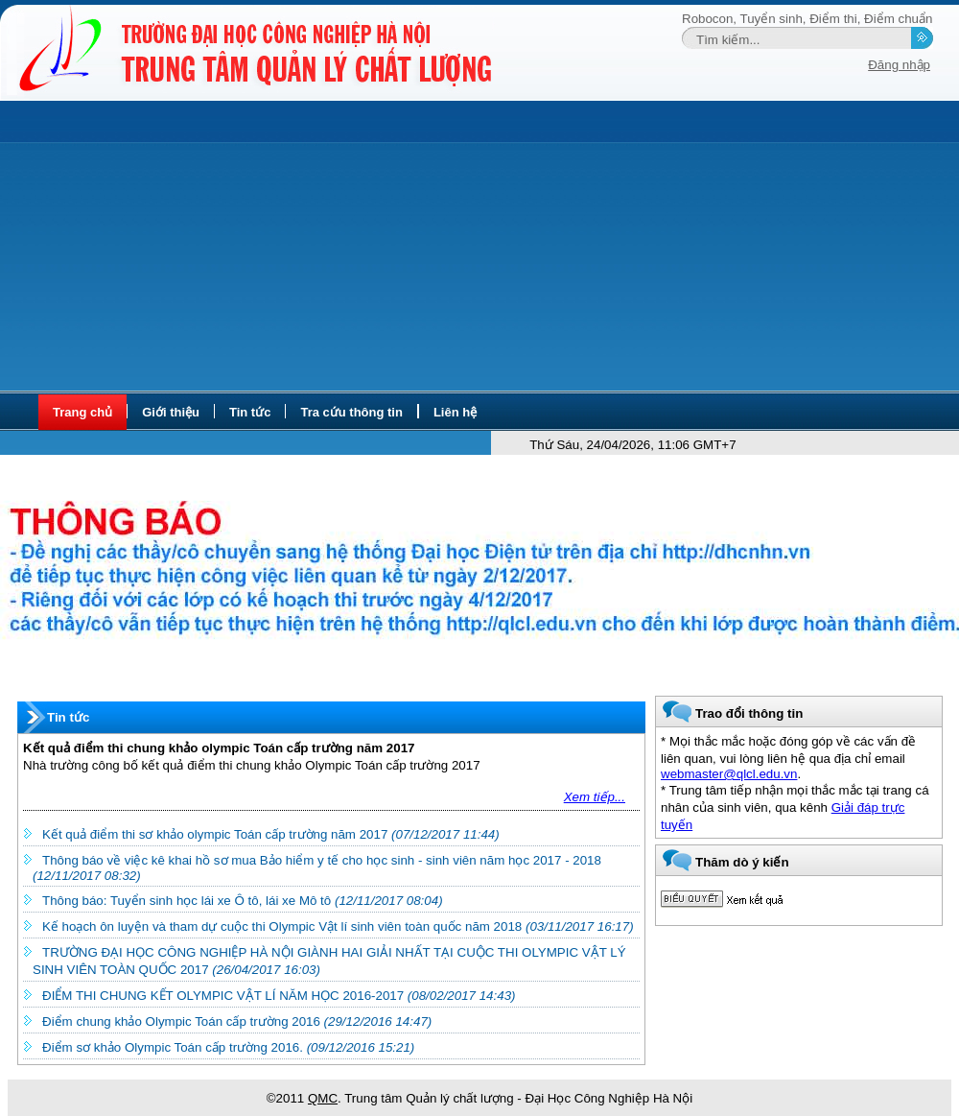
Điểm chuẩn (898, 19)
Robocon (707, 19)
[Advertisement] (479, 246)
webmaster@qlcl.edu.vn (729, 774)
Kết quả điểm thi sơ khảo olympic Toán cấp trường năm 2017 (271, 834)
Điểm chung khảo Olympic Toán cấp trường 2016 (237, 1021)
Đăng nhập (899, 65)
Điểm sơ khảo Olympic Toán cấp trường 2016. (228, 1047)
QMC (323, 1098)
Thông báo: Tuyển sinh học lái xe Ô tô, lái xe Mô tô (242, 900)
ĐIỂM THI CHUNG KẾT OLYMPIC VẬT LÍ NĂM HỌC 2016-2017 (279, 995)
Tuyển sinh (771, 19)
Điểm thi (832, 19)
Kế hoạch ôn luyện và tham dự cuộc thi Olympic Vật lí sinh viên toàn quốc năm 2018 (338, 926)
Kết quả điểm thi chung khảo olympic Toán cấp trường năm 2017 (218, 748)
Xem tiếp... (594, 797)
